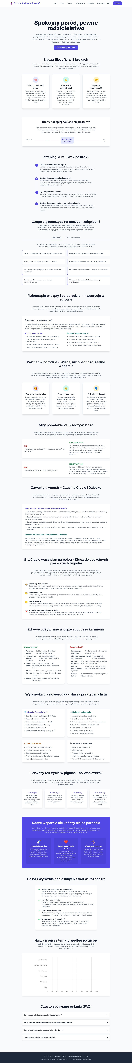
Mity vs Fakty (80, 3)
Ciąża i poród (57, 239)
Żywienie (91, 3)
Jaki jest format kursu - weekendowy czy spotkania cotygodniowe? (66, 1024)
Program (70, 3)
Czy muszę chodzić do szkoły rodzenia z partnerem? (66, 1016)
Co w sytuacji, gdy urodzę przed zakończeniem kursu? (66, 1031)
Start (55, 3)
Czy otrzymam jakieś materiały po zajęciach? (66, 1039)
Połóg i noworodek (73, 239)
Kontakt (117, 3)
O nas (62, 3)
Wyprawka (100, 3)
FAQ (108, 3)
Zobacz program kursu (66, 47)
